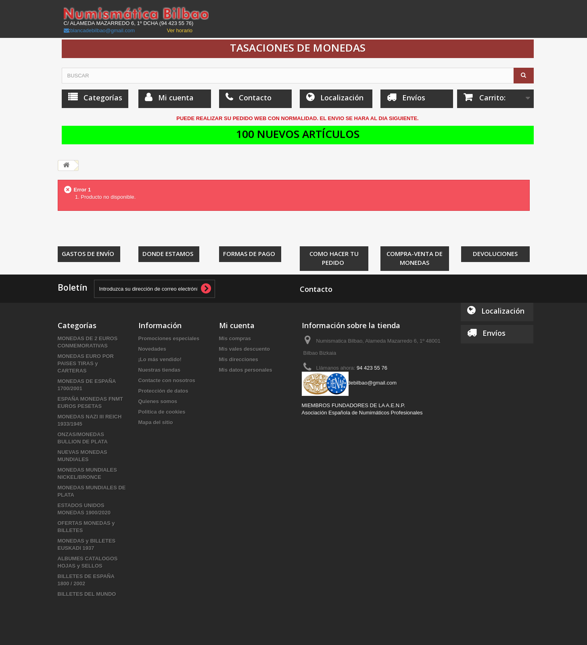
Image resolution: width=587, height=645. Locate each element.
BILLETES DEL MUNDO (87, 594)
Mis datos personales (245, 370)
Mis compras (235, 338)
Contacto (316, 289)
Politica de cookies (162, 412)
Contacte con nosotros (167, 380)
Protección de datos (163, 391)
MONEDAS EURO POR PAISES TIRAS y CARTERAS (86, 363)
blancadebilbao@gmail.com (102, 30)
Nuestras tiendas (159, 370)
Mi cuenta (237, 325)
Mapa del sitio (155, 422)
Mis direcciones (239, 359)
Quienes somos (158, 401)
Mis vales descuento (244, 349)
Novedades (152, 349)
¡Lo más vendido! (160, 359)
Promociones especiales (169, 338)
